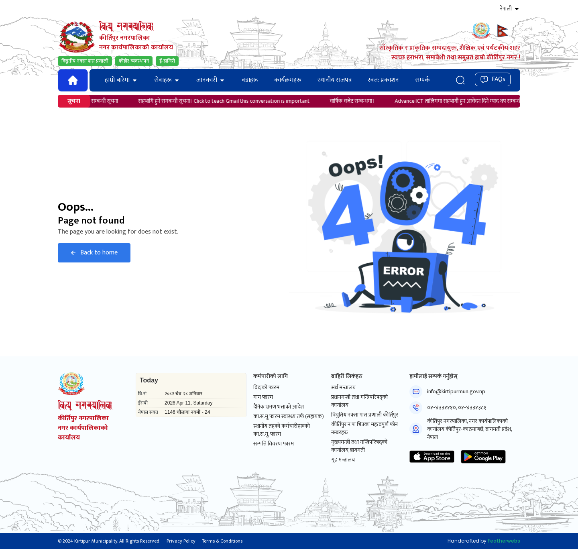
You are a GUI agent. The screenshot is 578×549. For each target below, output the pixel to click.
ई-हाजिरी (167, 61)
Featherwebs (504, 540)
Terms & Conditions (222, 541)
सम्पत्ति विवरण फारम (273, 444)
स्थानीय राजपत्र (334, 80)
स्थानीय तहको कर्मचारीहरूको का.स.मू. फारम (281, 430)
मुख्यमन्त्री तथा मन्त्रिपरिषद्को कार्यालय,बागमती (359, 446)
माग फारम (263, 397)
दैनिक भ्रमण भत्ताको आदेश (278, 407)
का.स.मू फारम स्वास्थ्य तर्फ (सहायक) (288, 417)
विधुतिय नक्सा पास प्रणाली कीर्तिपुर (364, 415)
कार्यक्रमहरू (287, 80)
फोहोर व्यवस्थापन (134, 61)
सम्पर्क (422, 80)
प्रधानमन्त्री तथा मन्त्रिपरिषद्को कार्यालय (359, 401)
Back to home (94, 252)
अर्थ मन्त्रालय (343, 388)
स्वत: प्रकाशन (383, 80)
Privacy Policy (181, 541)
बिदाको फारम (266, 388)
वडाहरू (250, 80)
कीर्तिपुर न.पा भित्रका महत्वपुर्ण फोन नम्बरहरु (364, 429)
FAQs (492, 79)
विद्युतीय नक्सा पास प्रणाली (84, 61)
